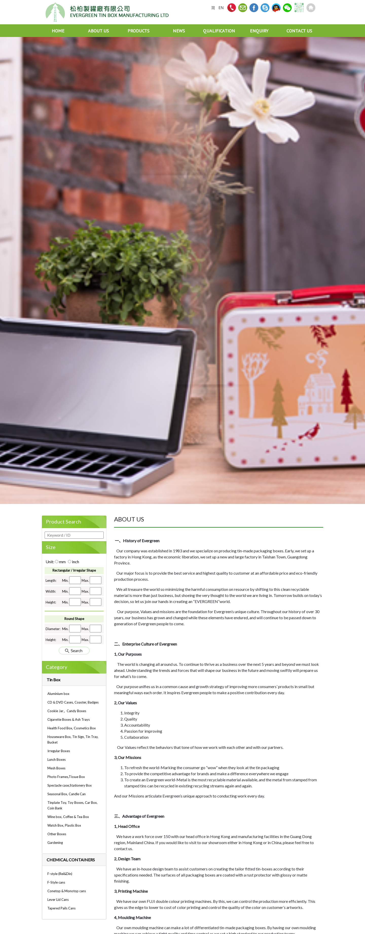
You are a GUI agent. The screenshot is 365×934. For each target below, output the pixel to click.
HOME (58, 31)
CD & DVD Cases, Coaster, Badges (73, 702)
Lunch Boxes (56, 759)
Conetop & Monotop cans (66, 891)
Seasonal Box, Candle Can (66, 794)
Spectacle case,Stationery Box (69, 785)
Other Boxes (56, 834)
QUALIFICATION (219, 31)
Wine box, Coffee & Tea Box (68, 817)
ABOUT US (98, 31)
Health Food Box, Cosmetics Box (71, 728)
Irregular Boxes (58, 751)
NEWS (179, 31)
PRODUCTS (138, 31)
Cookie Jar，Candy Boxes (66, 711)
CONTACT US (299, 31)
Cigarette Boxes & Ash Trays (68, 719)
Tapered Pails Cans (61, 908)
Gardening (55, 843)
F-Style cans (56, 882)
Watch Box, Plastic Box (64, 825)
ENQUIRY (259, 31)
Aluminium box (58, 694)
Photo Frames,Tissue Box (66, 777)
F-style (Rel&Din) (59, 874)
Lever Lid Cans (58, 900)
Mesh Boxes (56, 768)
